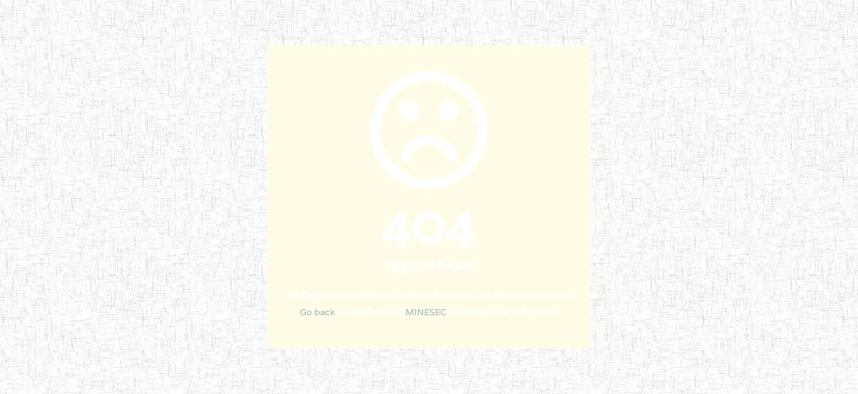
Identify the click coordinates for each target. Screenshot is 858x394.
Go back (317, 312)
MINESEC (426, 312)
